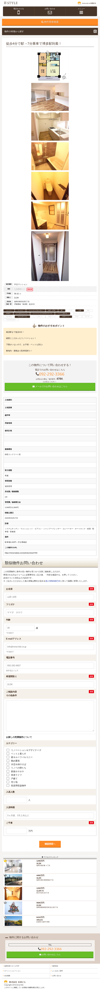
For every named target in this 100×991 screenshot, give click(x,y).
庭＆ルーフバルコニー (22, 757)
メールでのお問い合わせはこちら (50, 386)
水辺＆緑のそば (18, 764)
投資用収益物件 (18, 785)
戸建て (14, 778)
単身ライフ (16, 775)
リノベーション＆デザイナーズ (26, 750)
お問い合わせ (56, 975)
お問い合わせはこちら (50, 954)
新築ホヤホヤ (17, 771)
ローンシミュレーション (12, 971)
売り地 (14, 782)
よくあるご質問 (57, 971)
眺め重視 (15, 761)
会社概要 (7, 975)
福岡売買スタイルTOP (11, 966)
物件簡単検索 (51, 22)
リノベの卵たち (18, 768)
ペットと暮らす (18, 754)
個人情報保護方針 (53, 581)
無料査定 (55, 966)
